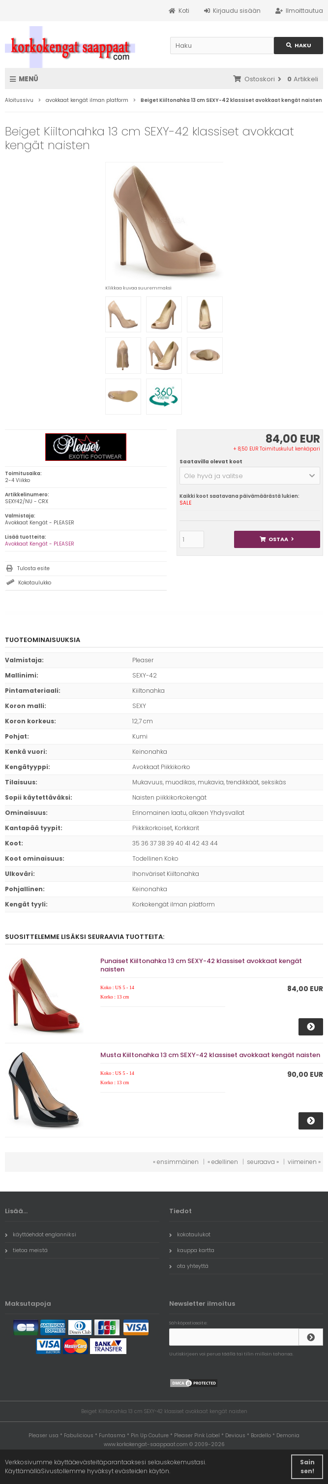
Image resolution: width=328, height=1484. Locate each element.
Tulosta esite (33, 568)
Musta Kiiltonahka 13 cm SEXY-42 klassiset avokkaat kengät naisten (210, 1055)
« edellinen (223, 1162)
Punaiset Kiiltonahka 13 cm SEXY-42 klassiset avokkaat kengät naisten (201, 965)
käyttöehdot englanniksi (40, 1234)
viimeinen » (304, 1162)
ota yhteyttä (189, 1266)
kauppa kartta (191, 1250)
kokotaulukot (189, 1234)
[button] (249, 475)
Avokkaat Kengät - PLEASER (39, 544)
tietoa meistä (26, 1250)
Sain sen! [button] (307, 1466)
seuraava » (263, 1162)
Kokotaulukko (34, 582)
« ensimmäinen (176, 1162)
